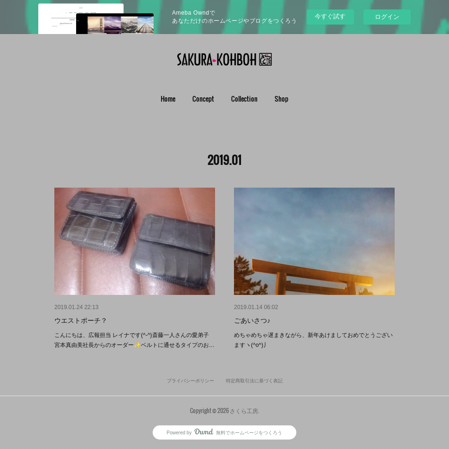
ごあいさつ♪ (252, 320)
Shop (281, 99)
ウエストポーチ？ (80, 320)
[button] (168, 99)
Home (168, 99)
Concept (203, 99)
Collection (244, 99)
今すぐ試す (330, 16)
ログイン (387, 16)
